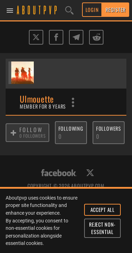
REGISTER (116, 9)
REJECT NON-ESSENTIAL (102, 228)
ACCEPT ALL (102, 209)
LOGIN (92, 9)
